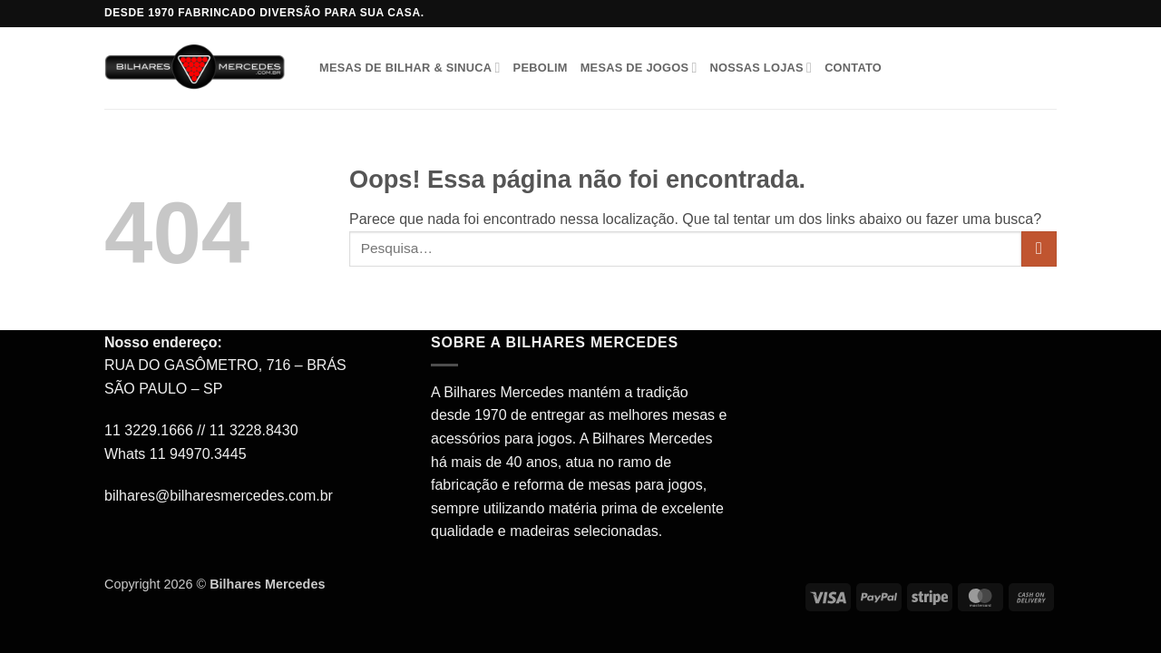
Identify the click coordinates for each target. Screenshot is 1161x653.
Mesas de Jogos (639, 67)
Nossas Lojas (760, 67)
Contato (853, 67)
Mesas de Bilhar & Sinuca (410, 67)
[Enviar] (1039, 249)
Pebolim (540, 67)
